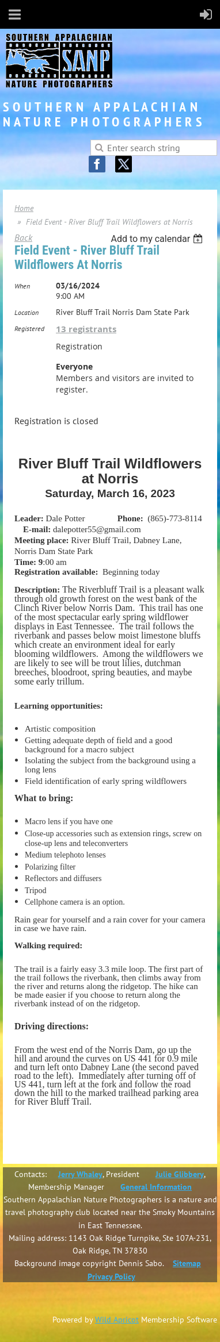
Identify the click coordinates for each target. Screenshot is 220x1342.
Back (23, 237)
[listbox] (158, 239)
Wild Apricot (117, 1319)
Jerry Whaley (80, 1174)
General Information (156, 1187)
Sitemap (187, 1263)
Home (23, 208)
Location (26, 312)
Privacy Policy (111, 1276)
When (22, 286)
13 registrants (86, 329)
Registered (29, 328)
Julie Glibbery (179, 1174)
